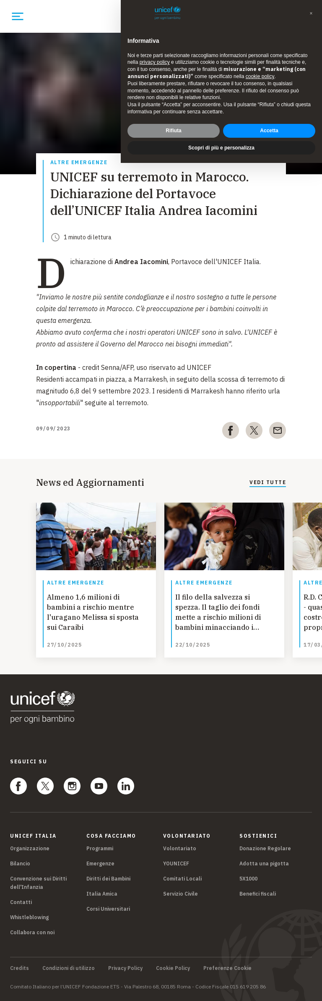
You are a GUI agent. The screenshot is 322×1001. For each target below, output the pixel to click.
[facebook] (230, 432)
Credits (19, 968)
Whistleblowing (29, 917)
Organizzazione (29, 848)
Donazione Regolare (265, 848)
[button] (311, 13)
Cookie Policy (173, 968)
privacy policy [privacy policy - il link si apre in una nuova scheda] (155, 62)
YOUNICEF (176, 863)
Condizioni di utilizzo (68, 968)
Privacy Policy (125, 968)
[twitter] (254, 432)
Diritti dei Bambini (108, 878)
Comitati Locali (182, 878)
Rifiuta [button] (173, 131)
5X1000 (248, 878)
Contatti (21, 902)
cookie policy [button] (260, 76)
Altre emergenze (79, 162)
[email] (277, 432)
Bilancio (20, 863)
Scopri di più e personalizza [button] (221, 148)
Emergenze (100, 863)
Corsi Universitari (108, 909)
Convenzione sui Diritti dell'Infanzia (38, 882)
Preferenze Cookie (227, 968)
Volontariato (179, 848)
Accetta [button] (269, 131)
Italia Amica (101, 894)
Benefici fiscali (257, 894)
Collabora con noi (32, 932)
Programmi (99, 848)
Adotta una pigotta (264, 863)
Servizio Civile (180, 894)
